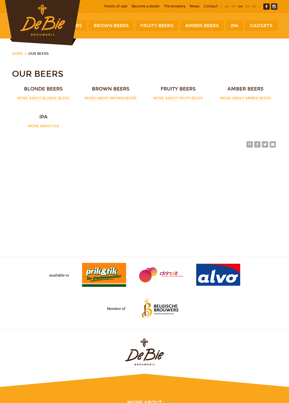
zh (254, 6)
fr (233, 6)
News (194, 6)
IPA (234, 25)
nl (227, 6)
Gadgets (261, 25)
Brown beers (111, 25)
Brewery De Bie (42, 22)
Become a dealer (146, 6)
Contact (211, 6)
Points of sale (115, 6)
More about (43, 98)
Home (17, 54)
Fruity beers (156, 25)
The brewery (174, 6)
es (247, 6)
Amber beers (202, 25)
